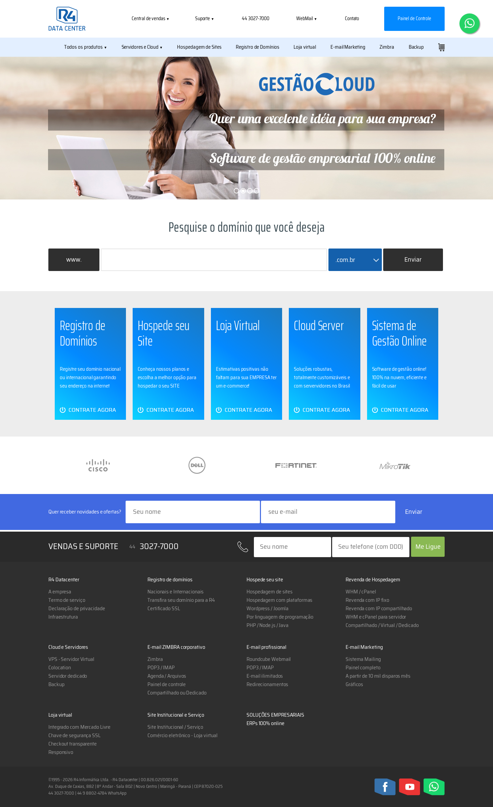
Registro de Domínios (257, 47)
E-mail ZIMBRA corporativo (176, 647)
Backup (416, 47)
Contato (352, 18)
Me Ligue (428, 546)
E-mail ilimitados (264, 676)
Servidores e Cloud (140, 47)
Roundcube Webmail (268, 659)
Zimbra (386, 47)
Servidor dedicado (67, 676)
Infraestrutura (63, 617)
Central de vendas (149, 18)
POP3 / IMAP (260, 667)
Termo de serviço (66, 600)
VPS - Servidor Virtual (71, 659)
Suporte (203, 18)
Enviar (413, 259)
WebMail (305, 18)
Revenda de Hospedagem (373, 579)
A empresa (59, 591)
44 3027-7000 (255, 18)
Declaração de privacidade (76, 608)
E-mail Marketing (347, 47)
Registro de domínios (169, 579)
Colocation (59, 667)
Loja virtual (305, 47)
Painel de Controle (414, 18)
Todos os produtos (83, 47)
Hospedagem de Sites (199, 47)
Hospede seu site (264, 579)
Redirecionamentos (267, 684)
